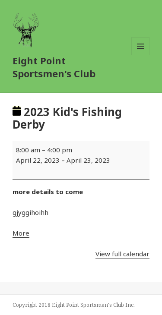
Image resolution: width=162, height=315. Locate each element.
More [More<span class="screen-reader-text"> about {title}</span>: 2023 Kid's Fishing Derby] (21, 233)
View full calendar (122, 253)
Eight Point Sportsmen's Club (54, 67)
